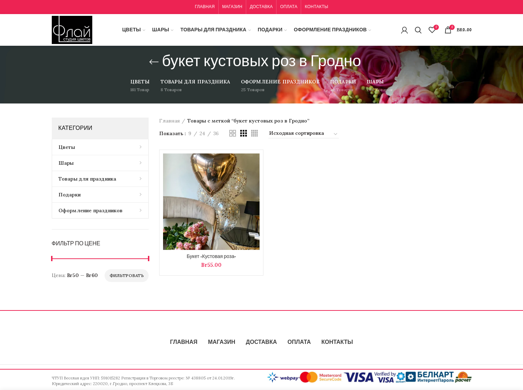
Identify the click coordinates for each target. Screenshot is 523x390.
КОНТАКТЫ (337, 342)
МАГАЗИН (221, 342)
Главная (169, 121)
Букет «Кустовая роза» (211, 256)
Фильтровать (127, 275)
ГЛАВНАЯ (184, 342)
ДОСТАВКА (261, 342)
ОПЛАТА (299, 342)
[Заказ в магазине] (303, 134)
